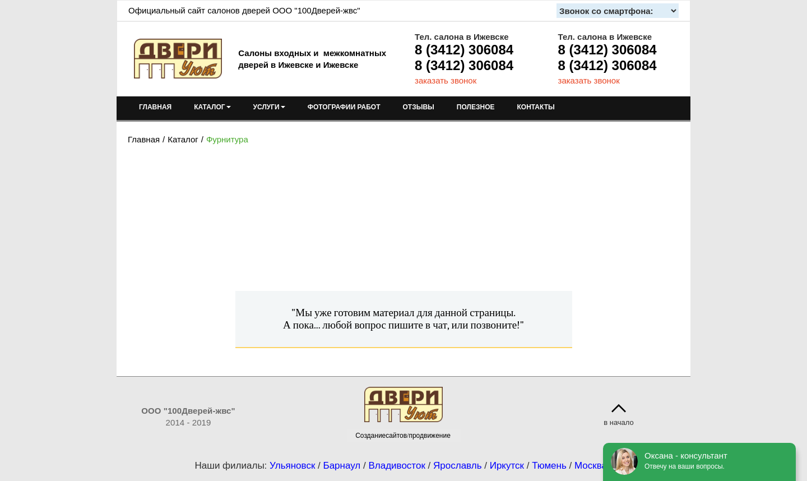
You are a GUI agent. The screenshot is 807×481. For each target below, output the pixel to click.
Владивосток (396, 465)
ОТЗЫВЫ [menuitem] (418, 107)
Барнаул (342, 465)
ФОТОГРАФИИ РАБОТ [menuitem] (344, 107)
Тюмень (549, 465)
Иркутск (507, 465)
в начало (619, 422)
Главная (144, 139)
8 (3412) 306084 (464, 49)
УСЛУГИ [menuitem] (269, 107)
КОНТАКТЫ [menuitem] (535, 107)
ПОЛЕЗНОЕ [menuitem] (476, 107)
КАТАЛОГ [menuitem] (212, 107)
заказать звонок (445, 80)
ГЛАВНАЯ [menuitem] (155, 107)
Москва (590, 465)
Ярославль (457, 465)
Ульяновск (292, 465)
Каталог (183, 139)
